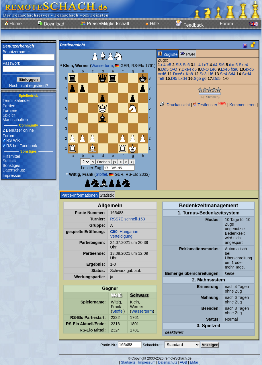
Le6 (213, 69)
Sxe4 (243, 64)
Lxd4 (182, 78)
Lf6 (210, 74)
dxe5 (233, 64)
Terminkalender (16, 100)
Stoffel (101, 174)
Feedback (189, 25)
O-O (173, 69)
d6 (194, 69)
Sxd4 (246, 74)
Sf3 (179, 64)
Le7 (205, 64)
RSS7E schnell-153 (127, 219)
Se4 (223, 74)
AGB (183, 362)
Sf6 (221, 64)
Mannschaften (15, 119)
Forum (226, 23)
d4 (215, 64)
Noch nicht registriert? (28, 85)
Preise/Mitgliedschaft (105, 23)
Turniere (10, 110)
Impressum (12, 175)
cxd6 (162, 74)
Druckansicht (175, 104)
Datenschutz (14, 170)
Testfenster (209, 104)
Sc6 (186, 64)
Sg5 (197, 78)
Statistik (10, 161)
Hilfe (152, 23)
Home (13, 23)
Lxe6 (225, 69)
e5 (169, 64)
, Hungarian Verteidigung (124, 233)
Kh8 (189, 74)
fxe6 (234, 69)
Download (51, 23)
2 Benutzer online (18, 130)
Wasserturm (102, 65)
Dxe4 (186, 69)
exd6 (249, 69)
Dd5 (165, 69)
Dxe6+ (179, 74)
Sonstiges (11, 165)
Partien (9, 106)
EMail (194, 362)
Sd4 (231, 74)
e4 (163, 64)
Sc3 (203, 74)
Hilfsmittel (11, 156)
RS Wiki (13, 140)
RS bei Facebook (21, 145)
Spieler (9, 115)
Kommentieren (242, 104)
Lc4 (197, 64)
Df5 (174, 78)
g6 (204, 78)
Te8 (161, 78)
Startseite (128, 362)
